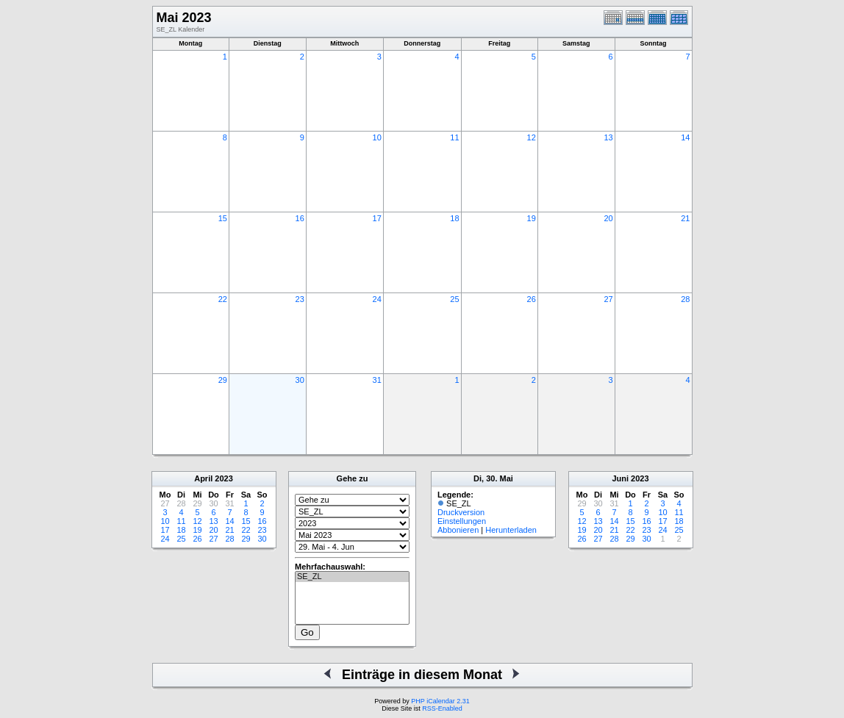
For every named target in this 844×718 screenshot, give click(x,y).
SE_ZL (352, 577)
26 (531, 299)
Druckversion (460, 512)
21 (685, 218)
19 (531, 218)
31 (377, 380)
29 (222, 380)
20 (608, 218)
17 (377, 218)
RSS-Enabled (442, 708)
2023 (223, 478)
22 (222, 299)
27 (608, 299)
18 (454, 218)
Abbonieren (458, 529)
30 (300, 380)
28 (685, 299)
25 (454, 299)
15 (222, 218)
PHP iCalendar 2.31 (440, 701)
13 (608, 137)
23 (300, 299)
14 (685, 137)
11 (454, 137)
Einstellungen (461, 521)
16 (300, 218)
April (203, 478)
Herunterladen (511, 529)
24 (377, 299)
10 (377, 137)
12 (531, 137)
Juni (620, 478)
